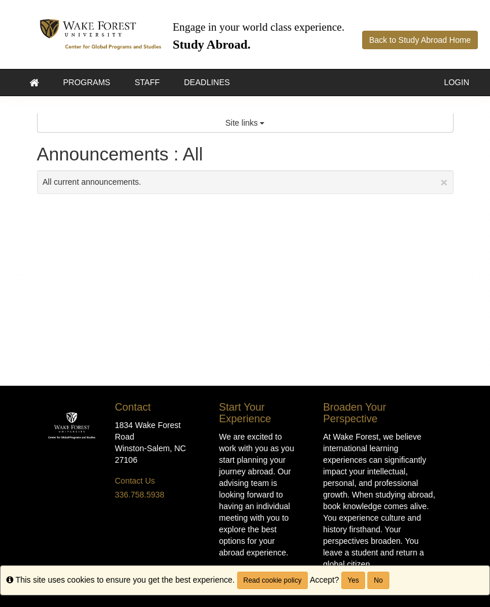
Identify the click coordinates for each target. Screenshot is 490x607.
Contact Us (135, 480)
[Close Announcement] (443, 182)
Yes (353, 580)
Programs (86, 82)
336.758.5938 (140, 494)
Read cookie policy (273, 580)
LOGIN (456, 82)
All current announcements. (245, 182)
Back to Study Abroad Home (420, 40)
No (378, 580)
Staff (147, 82)
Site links (245, 122)
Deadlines (207, 82)
